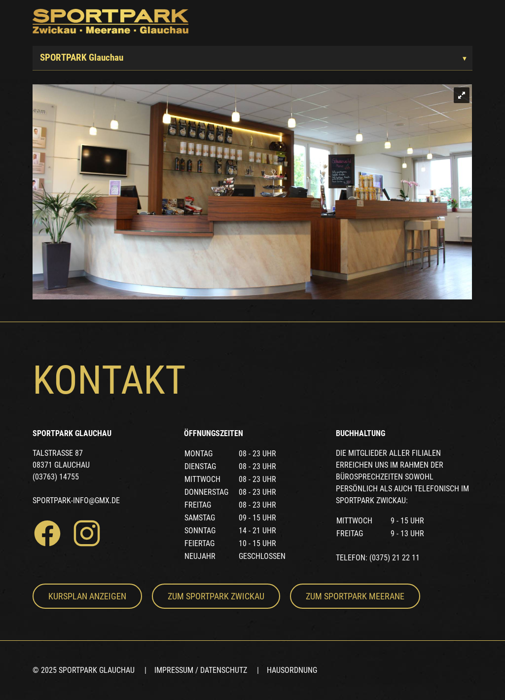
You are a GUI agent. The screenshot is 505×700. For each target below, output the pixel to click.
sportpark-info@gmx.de (76, 500)
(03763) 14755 (56, 476)
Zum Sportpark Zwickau (216, 596)
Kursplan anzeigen (87, 596)
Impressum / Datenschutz (200, 670)
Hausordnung (292, 670)
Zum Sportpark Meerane (355, 596)
